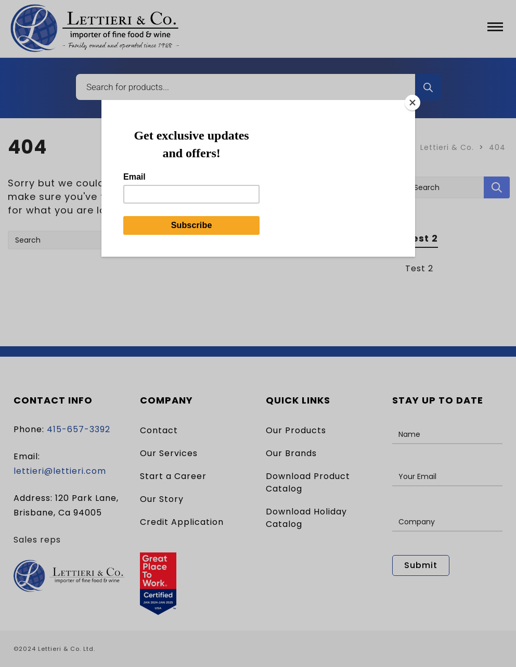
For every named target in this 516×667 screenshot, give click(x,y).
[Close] (412, 102)
